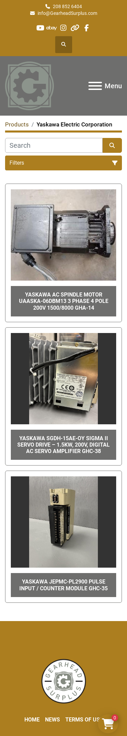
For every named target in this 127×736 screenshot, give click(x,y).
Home (32, 719)
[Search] (54, 145)
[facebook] (86, 27)
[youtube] (40, 27)
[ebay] (51, 27)
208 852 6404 (67, 6)
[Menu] (95, 86)
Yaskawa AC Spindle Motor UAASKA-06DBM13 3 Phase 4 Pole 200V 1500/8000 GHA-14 (63, 301)
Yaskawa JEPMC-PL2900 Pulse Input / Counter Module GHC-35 (63, 584)
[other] (75, 27)
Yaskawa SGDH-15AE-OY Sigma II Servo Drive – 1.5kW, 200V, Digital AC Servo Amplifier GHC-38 (63, 444)
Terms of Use (84, 719)
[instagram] (63, 27)
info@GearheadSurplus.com (67, 13)
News (52, 719)
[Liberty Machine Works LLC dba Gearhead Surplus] (63, 681)
